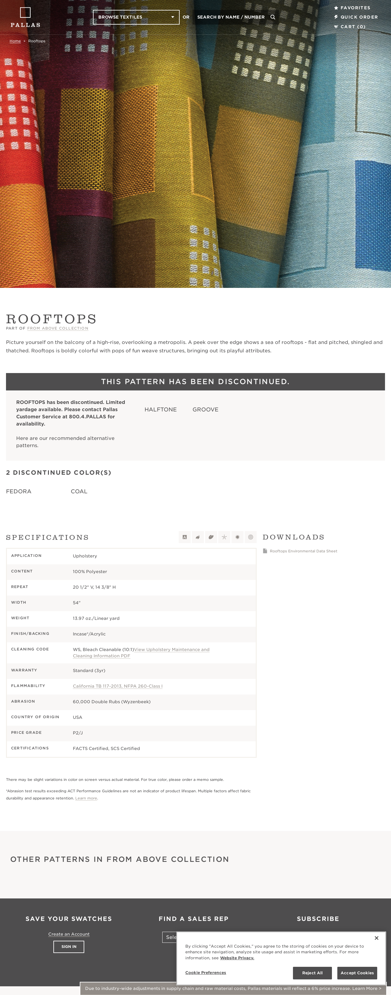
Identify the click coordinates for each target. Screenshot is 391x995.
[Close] (376, 938)
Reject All (312, 973)
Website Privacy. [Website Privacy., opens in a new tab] (237, 958)
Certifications (30, 748)
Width (18, 602)
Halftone (161, 409)
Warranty (24, 670)
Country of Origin (35, 717)
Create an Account (69, 934)
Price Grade (26, 732)
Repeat (19, 586)
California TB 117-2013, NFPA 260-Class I (118, 686)
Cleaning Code (30, 649)
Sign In (68, 946)
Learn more (86, 798)
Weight (20, 618)
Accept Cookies (357, 973)
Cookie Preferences (205, 972)
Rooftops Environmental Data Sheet (303, 551)
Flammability (28, 685)
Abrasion (23, 701)
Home (15, 41)
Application (26, 555)
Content (22, 571)
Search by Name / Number (231, 17)
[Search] (273, 17)
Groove (206, 409)
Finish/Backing (30, 633)
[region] (281, 958)
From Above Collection (57, 328)
